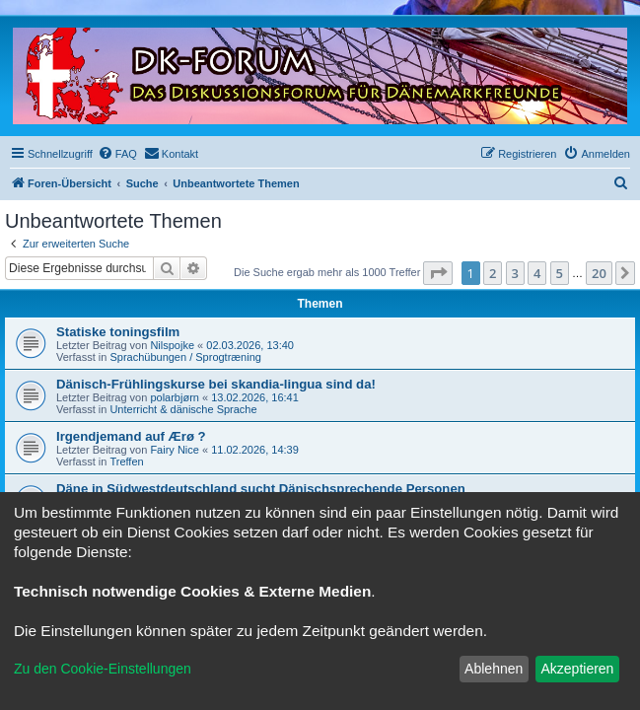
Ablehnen (493, 668)
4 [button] (536, 273)
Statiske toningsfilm (117, 331)
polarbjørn (174, 397)
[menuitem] (117, 154)
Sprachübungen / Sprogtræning (185, 357)
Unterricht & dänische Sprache (182, 409)
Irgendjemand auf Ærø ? (131, 436)
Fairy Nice (174, 450)
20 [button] (599, 273)
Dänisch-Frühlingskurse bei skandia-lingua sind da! (216, 384)
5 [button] (559, 273)
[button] (438, 273)
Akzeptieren (576, 668)
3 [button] (515, 273)
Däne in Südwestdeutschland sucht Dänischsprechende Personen (260, 488)
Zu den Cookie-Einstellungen (102, 668)
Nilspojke (172, 345)
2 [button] (492, 273)
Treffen (126, 461)
